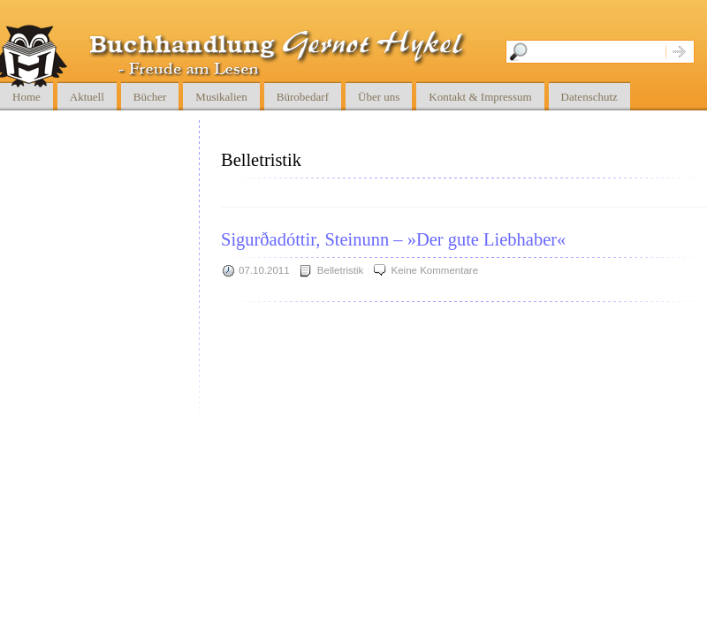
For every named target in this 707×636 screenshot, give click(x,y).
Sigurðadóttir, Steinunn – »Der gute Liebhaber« (393, 239)
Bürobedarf (303, 96)
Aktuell (87, 96)
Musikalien (221, 96)
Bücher (150, 96)
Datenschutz (589, 96)
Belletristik (340, 270)
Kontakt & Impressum (480, 96)
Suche (680, 51)
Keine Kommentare (435, 270)
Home (26, 96)
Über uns (378, 96)
